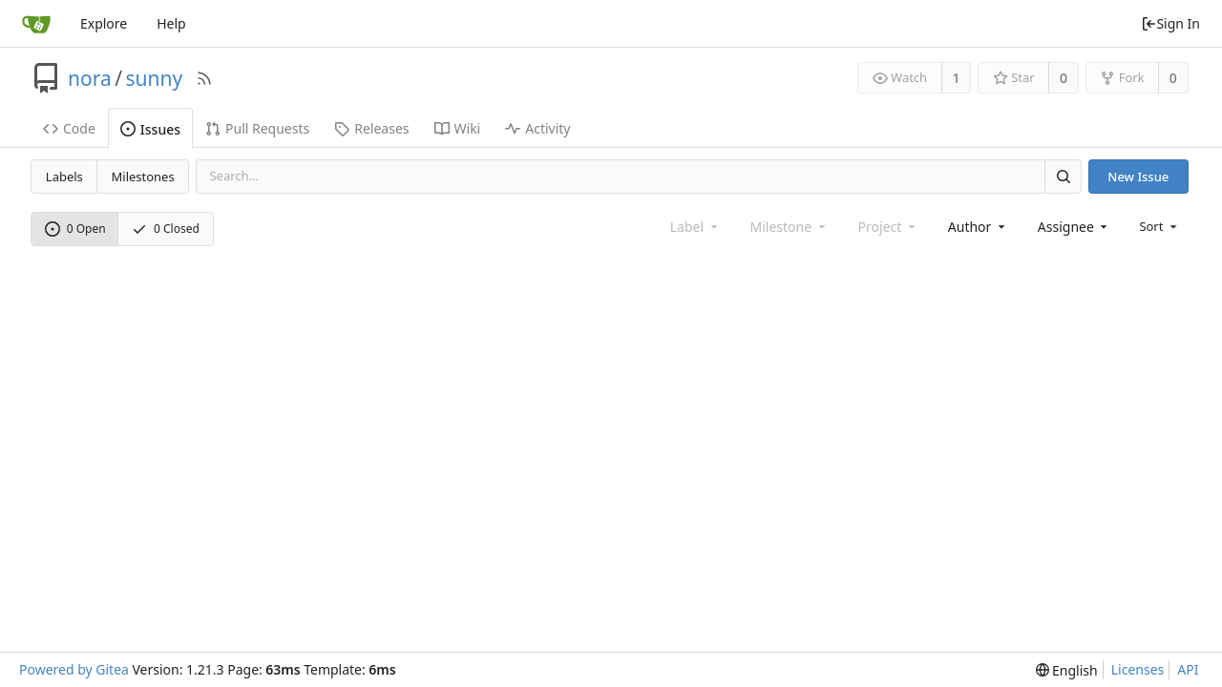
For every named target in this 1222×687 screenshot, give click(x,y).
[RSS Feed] (204, 78)
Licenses (1138, 669)
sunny (154, 78)
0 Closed (166, 228)
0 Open (75, 228)
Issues (150, 129)
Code (69, 128)
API (1187, 669)
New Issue (1138, 176)
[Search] (1062, 176)
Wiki (457, 128)
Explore (103, 23)
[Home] (36, 24)
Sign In (1170, 23)
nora (90, 78)
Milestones (143, 176)
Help (171, 23)
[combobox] (978, 226)
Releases (371, 128)
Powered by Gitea (74, 669)
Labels (64, 176)
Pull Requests (257, 128)
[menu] (1159, 226)
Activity (537, 128)
